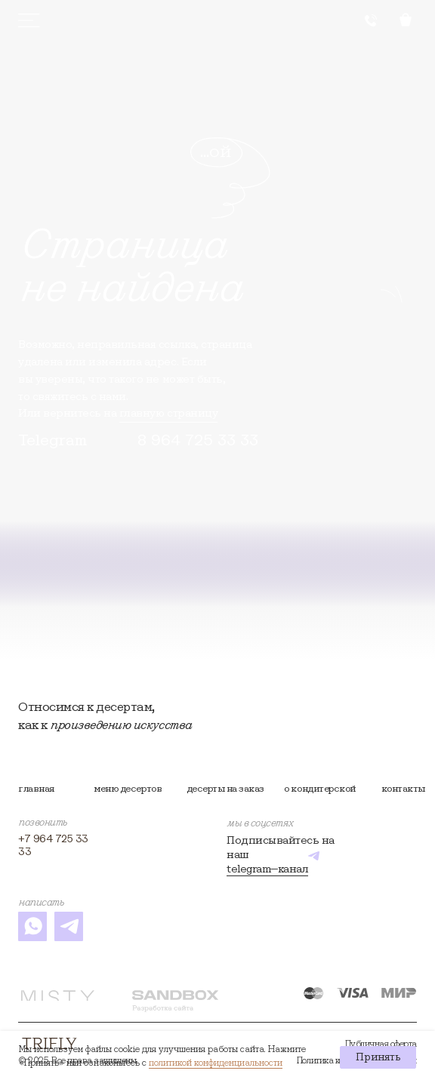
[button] (371, 20)
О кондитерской (319, 788)
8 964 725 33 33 (197, 439)
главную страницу (168, 412)
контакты (403, 788)
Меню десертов (128, 788)
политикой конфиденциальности (215, 1062)
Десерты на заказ (225, 788)
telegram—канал (267, 868)
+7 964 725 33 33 (53, 845)
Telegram (52, 439)
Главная (36, 788)
